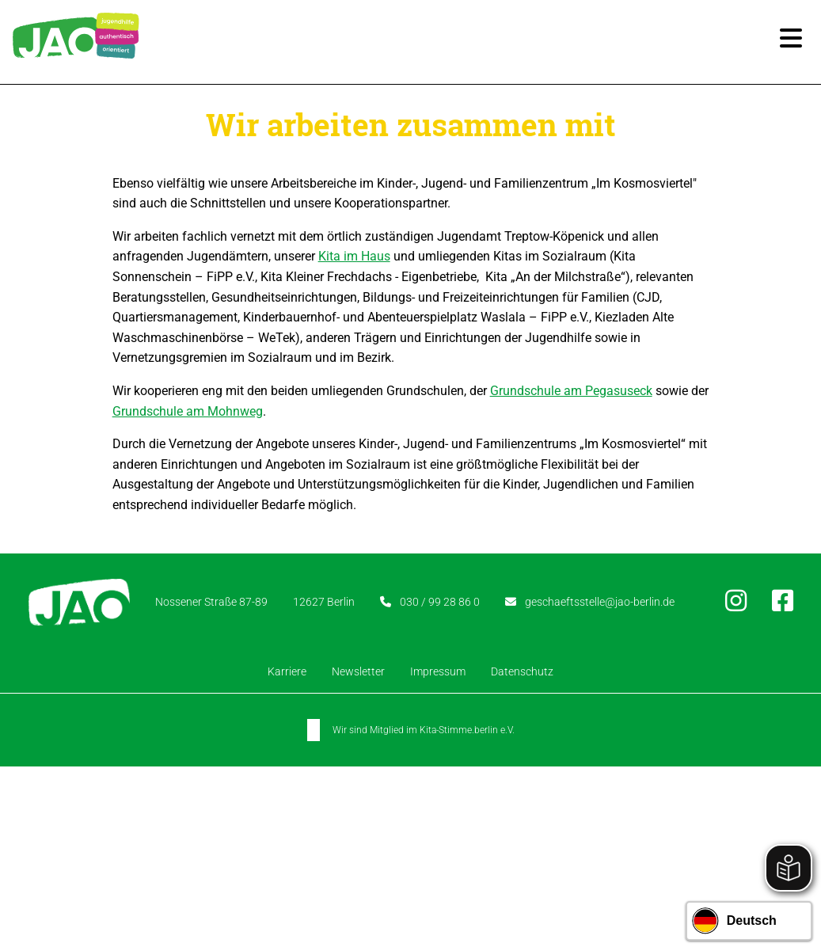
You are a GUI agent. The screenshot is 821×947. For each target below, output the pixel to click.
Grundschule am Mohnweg (187, 411)
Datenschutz (522, 671)
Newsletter (358, 671)
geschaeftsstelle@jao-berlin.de (602, 602)
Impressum (438, 671)
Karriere (287, 671)
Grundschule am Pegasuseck (571, 390)
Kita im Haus (354, 256)
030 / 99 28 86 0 (435, 602)
